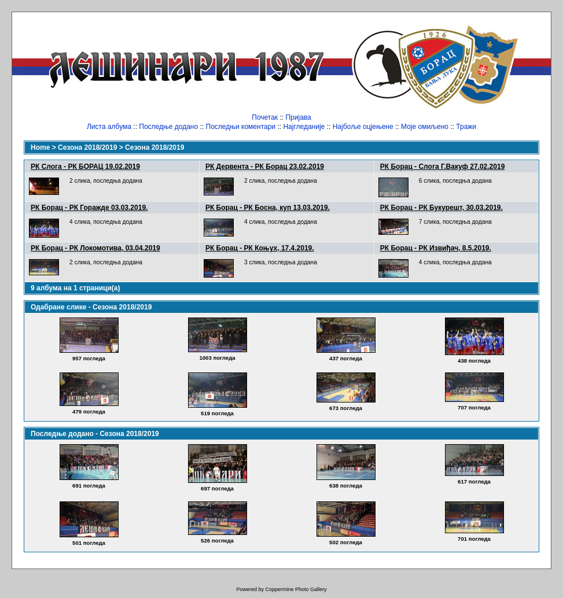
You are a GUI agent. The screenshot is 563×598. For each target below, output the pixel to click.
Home (40, 147)
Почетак (265, 117)
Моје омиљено (424, 127)
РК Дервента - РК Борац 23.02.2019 (264, 167)
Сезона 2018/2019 (87, 147)
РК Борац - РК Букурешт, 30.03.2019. (441, 208)
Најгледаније (304, 127)
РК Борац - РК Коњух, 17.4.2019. (259, 248)
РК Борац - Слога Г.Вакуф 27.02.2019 (442, 167)
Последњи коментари (241, 127)
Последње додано (168, 127)
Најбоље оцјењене (363, 127)
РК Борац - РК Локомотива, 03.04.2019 (95, 248)
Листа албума (109, 127)
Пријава (298, 117)
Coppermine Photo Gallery (295, 589)
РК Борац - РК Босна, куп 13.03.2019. (267, 208)
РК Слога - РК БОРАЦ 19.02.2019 (85, 167)
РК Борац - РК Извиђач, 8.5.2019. (435, 248)
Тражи (466, 127)
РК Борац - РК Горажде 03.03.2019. (89, 208)
